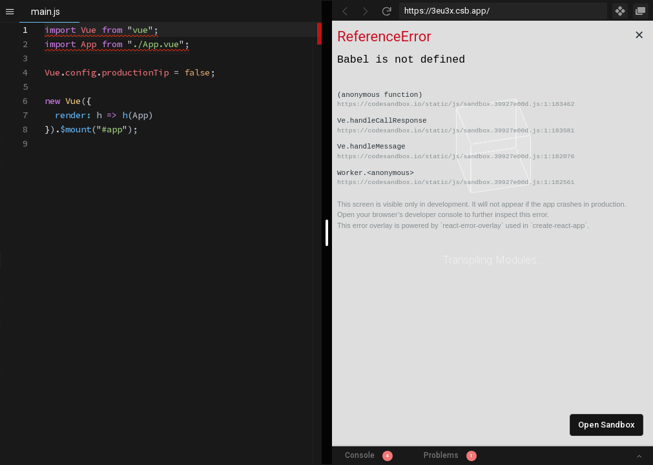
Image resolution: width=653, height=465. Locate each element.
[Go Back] (345, 11)
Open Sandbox (606, 424)
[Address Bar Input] (503, 11)
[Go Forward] (365, 11)
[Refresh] (386, 11)
